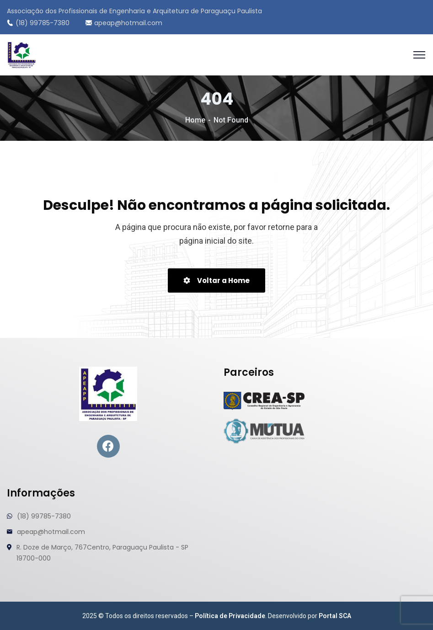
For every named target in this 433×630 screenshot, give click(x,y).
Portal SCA (335, 615)
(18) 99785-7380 (38, 22)
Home (195, 120)
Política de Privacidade (230, 615)
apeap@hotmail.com (124, 22)
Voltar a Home (216, 280)
